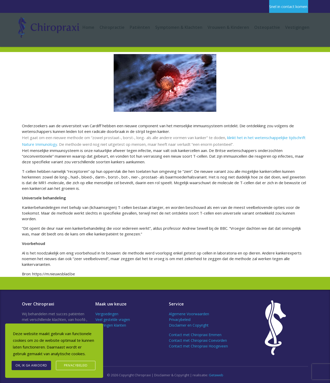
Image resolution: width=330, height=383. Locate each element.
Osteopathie (267, 27)
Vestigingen (297, 27)
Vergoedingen (106, 313)
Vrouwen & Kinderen (228, 27)
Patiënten (140, 27)
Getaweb (216, 375)
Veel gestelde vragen (112, 319)
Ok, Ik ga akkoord (31, 365)
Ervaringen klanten (110, 325)
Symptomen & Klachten (178, 27)
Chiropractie (112, 27)
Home (88, 27)
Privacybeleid (180, 319)
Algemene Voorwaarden (189, 313)
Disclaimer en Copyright (189, 325)
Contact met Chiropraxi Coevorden (198, 340)
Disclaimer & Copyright (171, 375)
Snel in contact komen (288, 6)
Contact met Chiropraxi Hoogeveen (198, 346)
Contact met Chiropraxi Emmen (195, 334)
